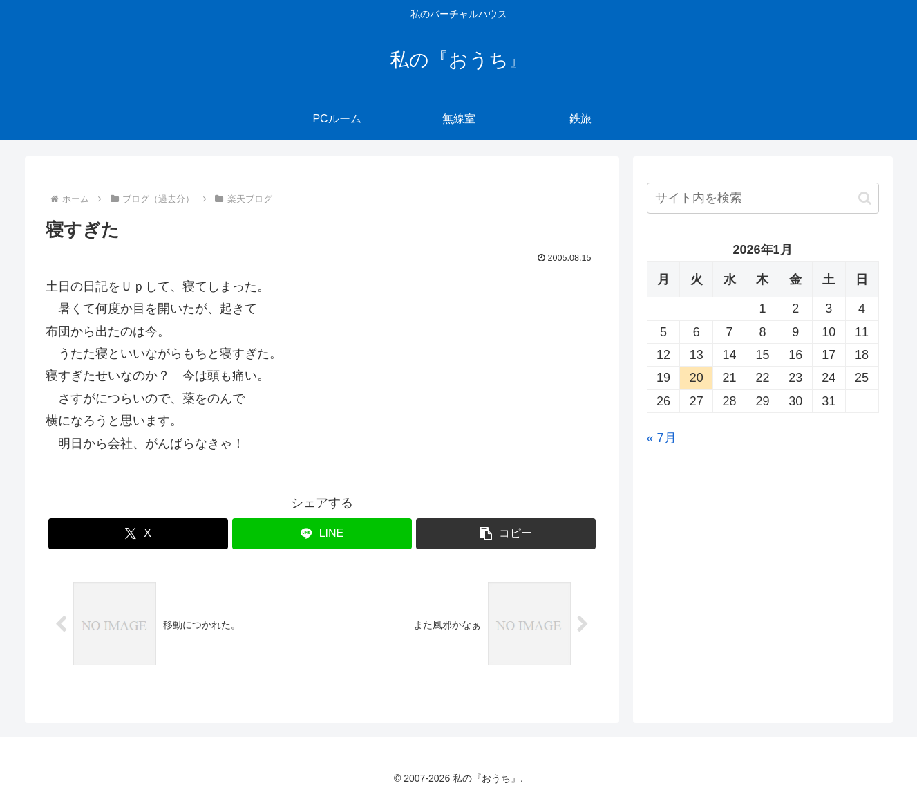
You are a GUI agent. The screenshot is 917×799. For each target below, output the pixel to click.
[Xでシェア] (138, 533)
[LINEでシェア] (322, 533)
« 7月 (662, 438)
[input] (763, 198)
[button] (506, 533)
